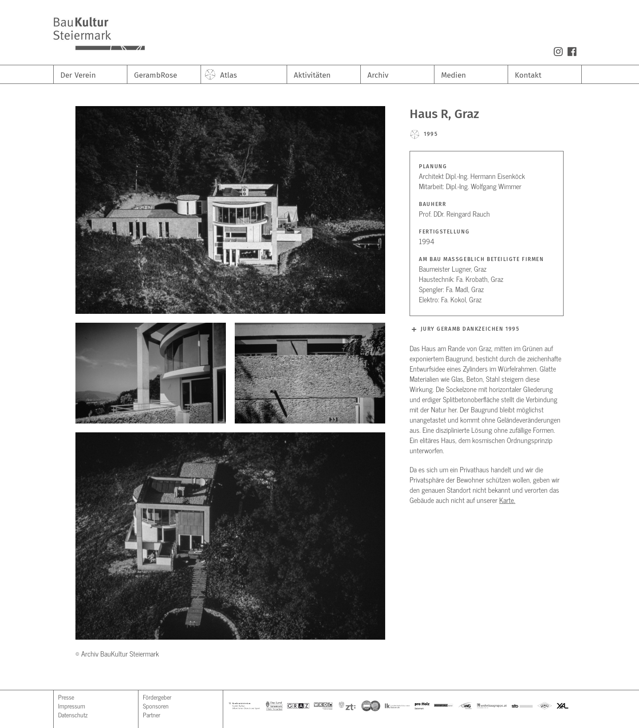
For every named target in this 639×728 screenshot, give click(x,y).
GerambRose (155, 75)
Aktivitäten (312, 75)
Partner (151, 714)
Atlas (228, 75)
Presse (66, 697)
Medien (453, 75)
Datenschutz (72, 714)
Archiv (377, 75)
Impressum (71, 705)
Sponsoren (156, 705)
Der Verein (78, 75)
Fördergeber (157, 697)
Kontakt (528, 75)
